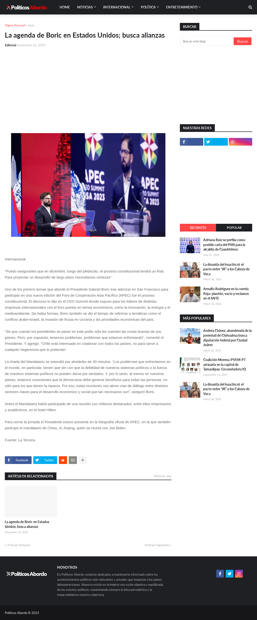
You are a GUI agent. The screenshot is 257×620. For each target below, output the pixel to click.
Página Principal (15, 25)
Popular (234, 228)
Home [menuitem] (65, 7)
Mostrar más (162, 476)
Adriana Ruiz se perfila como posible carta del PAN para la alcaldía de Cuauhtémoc (224, 244)
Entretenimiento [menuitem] (181, 7)
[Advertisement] (88, 87)
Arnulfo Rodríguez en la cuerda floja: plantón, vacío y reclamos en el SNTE (226, 293)
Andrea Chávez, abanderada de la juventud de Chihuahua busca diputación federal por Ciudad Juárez (227, 337)
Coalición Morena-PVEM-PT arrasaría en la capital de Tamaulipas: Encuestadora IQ (224, 364)
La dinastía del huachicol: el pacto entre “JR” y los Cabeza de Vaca (226, 269)
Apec (31, 25)
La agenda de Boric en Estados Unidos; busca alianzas (27, 524)
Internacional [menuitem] (116, 7)
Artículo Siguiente (157, 545)
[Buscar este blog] (207, 41)
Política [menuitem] (148, 7)
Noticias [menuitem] (85, 7)
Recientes (198, 228)
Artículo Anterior (18, 545)
